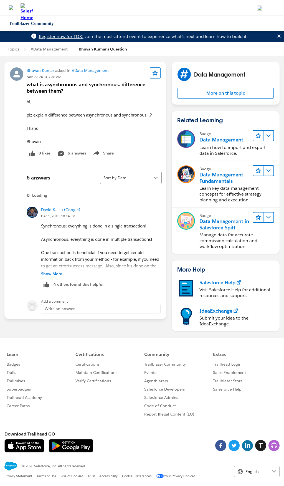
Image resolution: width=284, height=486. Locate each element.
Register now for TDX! (61, 36)
